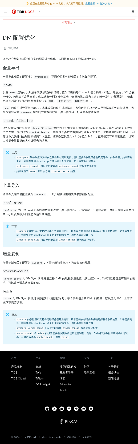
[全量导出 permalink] (22, 68)
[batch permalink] (15, 291)
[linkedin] (61, 408)
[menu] (5, 11)
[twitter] (54, 408)
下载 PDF (11, 48)
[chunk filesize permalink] (36, 120)
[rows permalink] (15, 85)
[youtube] (91, 408)
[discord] (83, 408)
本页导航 (69, 22)
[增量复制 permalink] (22, 254)
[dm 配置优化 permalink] (38, 37)
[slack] (76, 408)
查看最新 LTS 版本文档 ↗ (98, 3)
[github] (47, 408)
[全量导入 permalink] (22, 185)
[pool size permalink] (26, 203)
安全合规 (87, 437)
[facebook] (69, 408)
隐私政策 (71, 437)
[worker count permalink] (32, 271)
